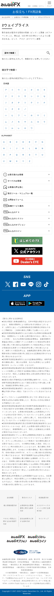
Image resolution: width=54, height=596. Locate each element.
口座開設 (35, 4)
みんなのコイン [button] (15, 231)
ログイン (41, 4)
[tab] (27, 175)
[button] (47, 174)
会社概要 (10, 498)
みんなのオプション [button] (16, 225)
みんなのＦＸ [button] (14, 212)
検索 (29, 4)
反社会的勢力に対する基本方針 (26, 520)
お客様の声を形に (15, 187)
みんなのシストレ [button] (15, 218)
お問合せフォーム (15, 200)
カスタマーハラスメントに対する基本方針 (43, 508)
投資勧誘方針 (44, 498)
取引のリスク (27, 498)
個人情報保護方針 (10, 505)
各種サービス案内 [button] (15, 206)
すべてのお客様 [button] (14, 181)
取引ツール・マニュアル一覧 (20, 193)
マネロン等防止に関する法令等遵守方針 (10, 521)
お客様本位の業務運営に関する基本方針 (26, 508)
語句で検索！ (10, 53)
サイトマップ (44, 519)
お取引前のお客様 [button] (15, 175)
